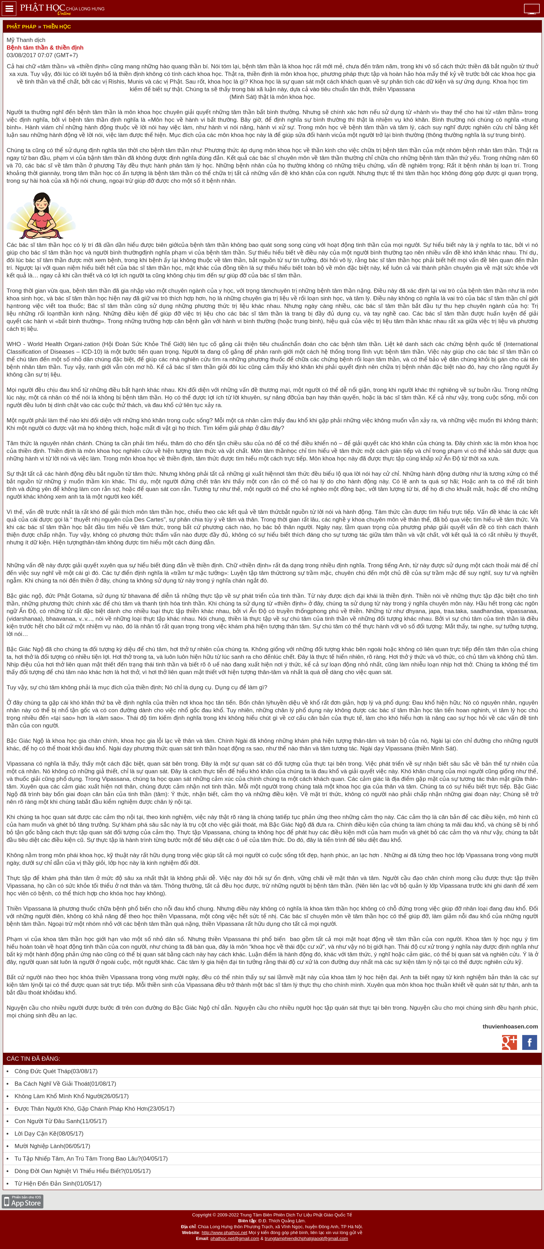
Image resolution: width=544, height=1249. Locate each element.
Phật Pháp (21, 26)
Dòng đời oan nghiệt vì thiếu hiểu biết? (69, 1171)
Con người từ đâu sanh (47, 1121)
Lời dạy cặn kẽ (36, 1133)
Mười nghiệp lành (39, 1146)
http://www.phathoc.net (224, 1232)
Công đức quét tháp (43, 1071)
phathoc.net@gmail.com (235, 1238)
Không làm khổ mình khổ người (58, 1096)
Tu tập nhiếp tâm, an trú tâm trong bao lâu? (78, 1158)
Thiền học (57, 26)
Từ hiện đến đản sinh (45, 1183)
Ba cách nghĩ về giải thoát (52, 1083)
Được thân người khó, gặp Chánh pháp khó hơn (81, 1108)
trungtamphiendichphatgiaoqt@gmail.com (306, 1238)
